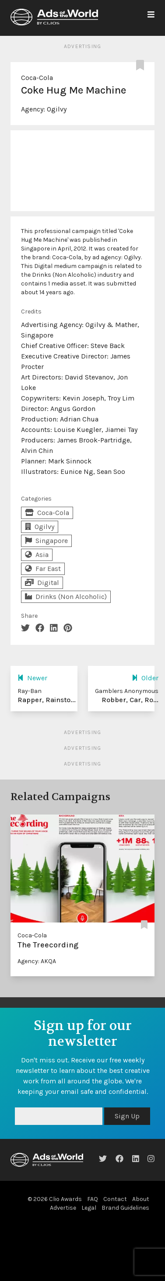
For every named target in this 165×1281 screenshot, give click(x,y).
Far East (43, 568)
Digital (42, 582)
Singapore (46, 540)
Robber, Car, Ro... (130, 700)
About (140, 1199)
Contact (115, 1199)
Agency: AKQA (37, 961)
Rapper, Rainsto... (47, 700)
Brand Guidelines (125, 1207)
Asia (37, 554)
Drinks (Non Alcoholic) (66, 596)
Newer (32, 678)
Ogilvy (57, 109)
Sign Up (127, 1116)
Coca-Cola (37, 77)
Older (145, 678)
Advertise (63, 1207)
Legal (88, 1207)
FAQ (92, 1199)
